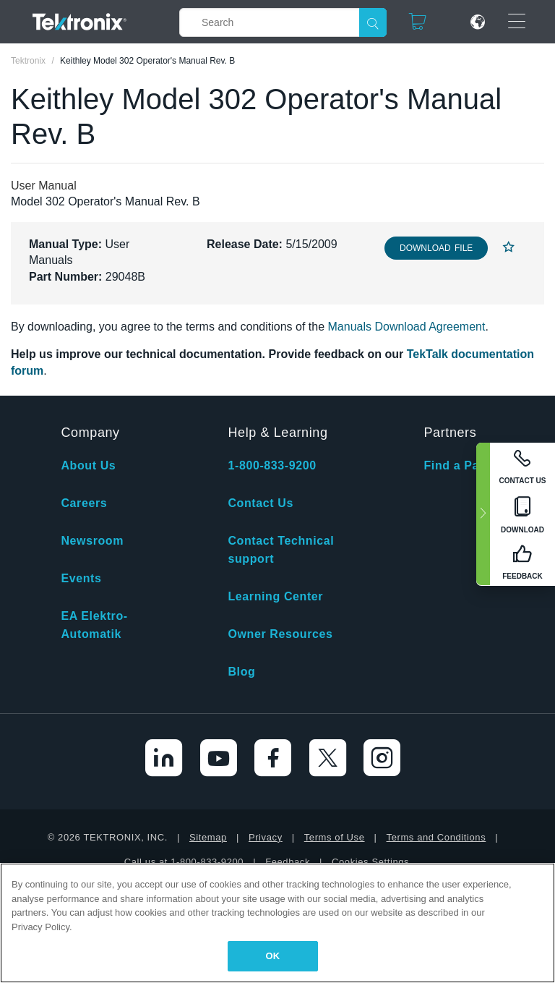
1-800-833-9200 (272, 465)
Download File (436, 248)
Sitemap (208, 837)
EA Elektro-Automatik (94, 625)
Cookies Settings (370, 861)
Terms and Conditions (436, 837)
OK (273, 955)
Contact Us (260, 503)
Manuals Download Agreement (407, 326)
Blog (241, 671)
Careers (84, 503)
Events (81, 578)
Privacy (266, 837)
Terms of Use (334, 837)
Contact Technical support (281, 550)
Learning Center (275, 596)
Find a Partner (465, 465)
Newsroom (92, 541)
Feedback (287, 861)
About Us (88, 465)
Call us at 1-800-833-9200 (184, 861)
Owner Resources (280, 634)
